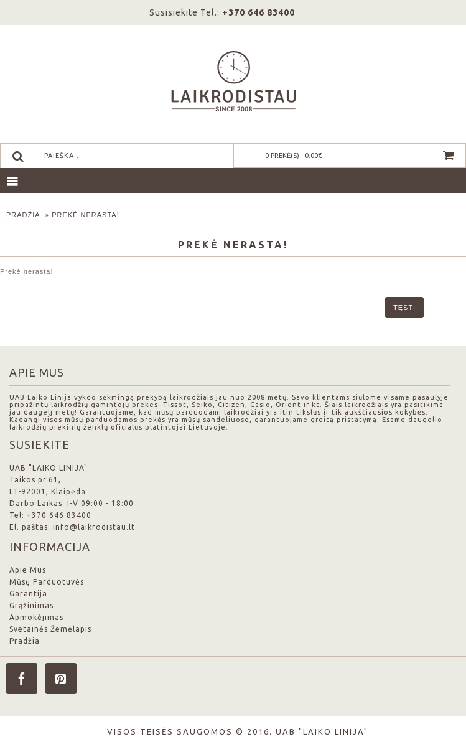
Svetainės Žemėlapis (50, 629)
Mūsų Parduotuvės (46, 582)
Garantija (28, 594)
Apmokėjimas (36, 617)
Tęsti (404, 307)
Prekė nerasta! (85, 214)
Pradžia (23, 214)
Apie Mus (27, 570)
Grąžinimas (31, 605)
